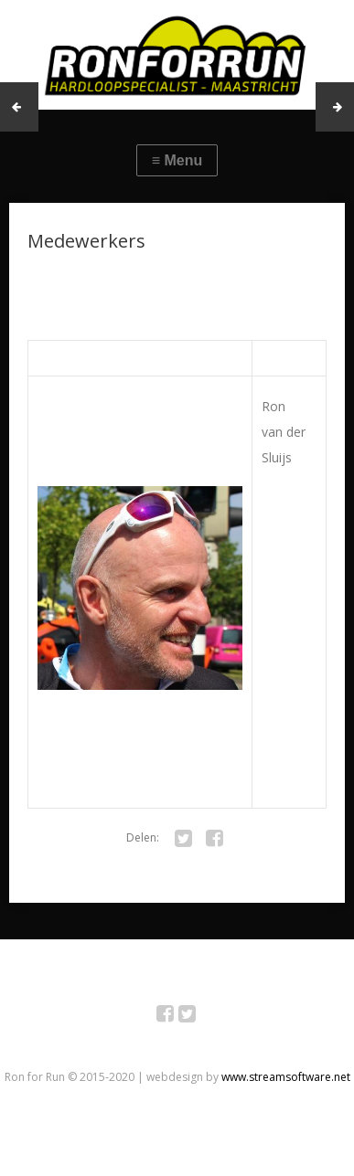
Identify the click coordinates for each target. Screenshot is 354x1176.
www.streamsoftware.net (285, 1077)
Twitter (197, 1016)
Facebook (175, 1016)
